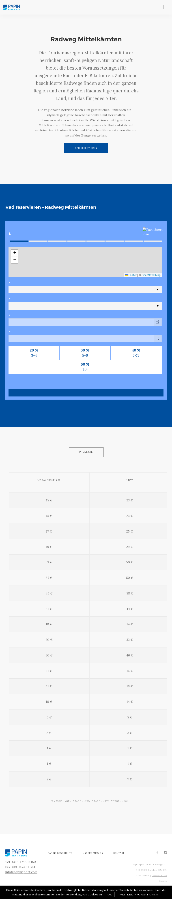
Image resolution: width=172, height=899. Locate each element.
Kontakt (118, 853)
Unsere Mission (93, 853)
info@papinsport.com (21, 872)
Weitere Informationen (138, 894)
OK (110, 894)
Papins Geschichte (60, 853)
